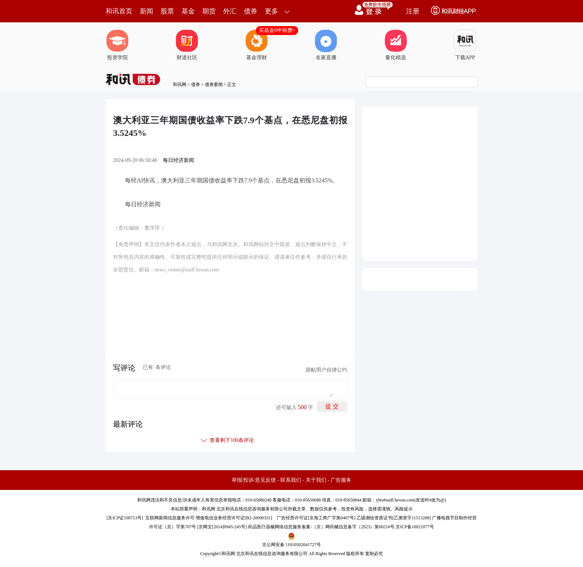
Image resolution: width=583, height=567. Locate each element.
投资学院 (117, 45)
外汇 (229, 11)
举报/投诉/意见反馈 (254, 480)
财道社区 (187, 45)
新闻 (146, 11)
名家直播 (326, 45)
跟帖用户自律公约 (326, 370)
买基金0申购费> (277, 30)
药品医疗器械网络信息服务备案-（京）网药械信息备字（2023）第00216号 (321, 526)
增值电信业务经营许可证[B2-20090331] (234, 517)
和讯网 (179, 84)
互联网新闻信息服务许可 (169, 517)
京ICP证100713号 (125, 517)
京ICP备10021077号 (415, 526)
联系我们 (290, 480)
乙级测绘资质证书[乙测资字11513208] (394, 517)
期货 (209, 11)
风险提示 (404, 509)
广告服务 (341, 480)
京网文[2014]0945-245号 (222, 526)
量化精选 (395, 45)
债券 (250, 11)
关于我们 (316, 480)
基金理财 (256, 45)
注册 (412, 11)
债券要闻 (214, 84)
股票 (167, 11)
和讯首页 (119, 11)
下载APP (465, 45)
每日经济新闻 (178, 160)
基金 (188, 11)
